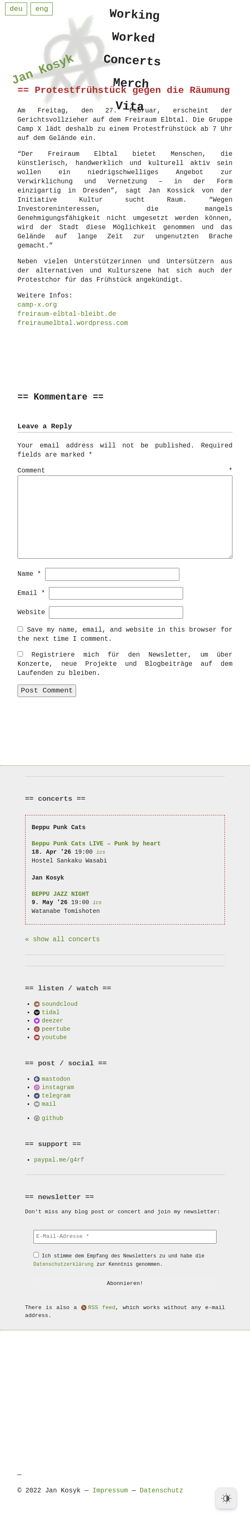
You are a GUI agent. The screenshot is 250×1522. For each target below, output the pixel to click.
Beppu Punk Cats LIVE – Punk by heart (96, 843)
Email (31, 592)
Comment (125, 471)
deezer (52, 1020)
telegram (56, 1095)
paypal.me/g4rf (59, 1159)
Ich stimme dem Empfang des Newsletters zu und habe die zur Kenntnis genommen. (118, 1259)
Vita (130, 112)
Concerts (132, 63)
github (52, 1118)
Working (135, 15)
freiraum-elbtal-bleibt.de (67, 314)
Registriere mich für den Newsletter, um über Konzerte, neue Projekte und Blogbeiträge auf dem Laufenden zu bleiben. (125, 663)
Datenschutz (161, 1490)
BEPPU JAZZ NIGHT (60, 893)
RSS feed (101, 1307)
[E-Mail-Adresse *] (125, 1236)
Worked (134, 39)
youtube (54, 1037)
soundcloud (60, 1003)
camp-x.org (37, 305)
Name (29, 573)
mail (49, 1103)
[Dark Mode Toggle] (226, 1498)
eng (41, 9)
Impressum (110, 1490)
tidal (51, 1012)
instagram (58, 1087)
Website (31, 612)
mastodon (56, 1078)
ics (100, 851)
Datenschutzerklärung (63, 1263)
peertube (56, 1028)
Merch (131, 87)
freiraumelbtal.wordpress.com (73, 323)
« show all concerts (62, 939)
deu (16, 9)
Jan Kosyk (42, 71)
